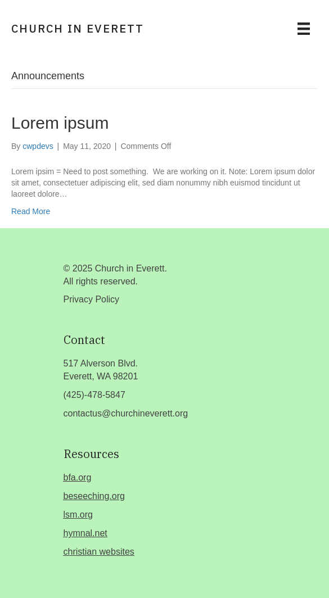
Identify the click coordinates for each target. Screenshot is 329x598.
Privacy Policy (92, 299)
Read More (30, 211)
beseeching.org (94, 496)
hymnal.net (85, 533)
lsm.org (78, 514)
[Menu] (304, 29)
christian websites (99, 551)
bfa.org (78, 477)
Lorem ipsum (60, 123)
